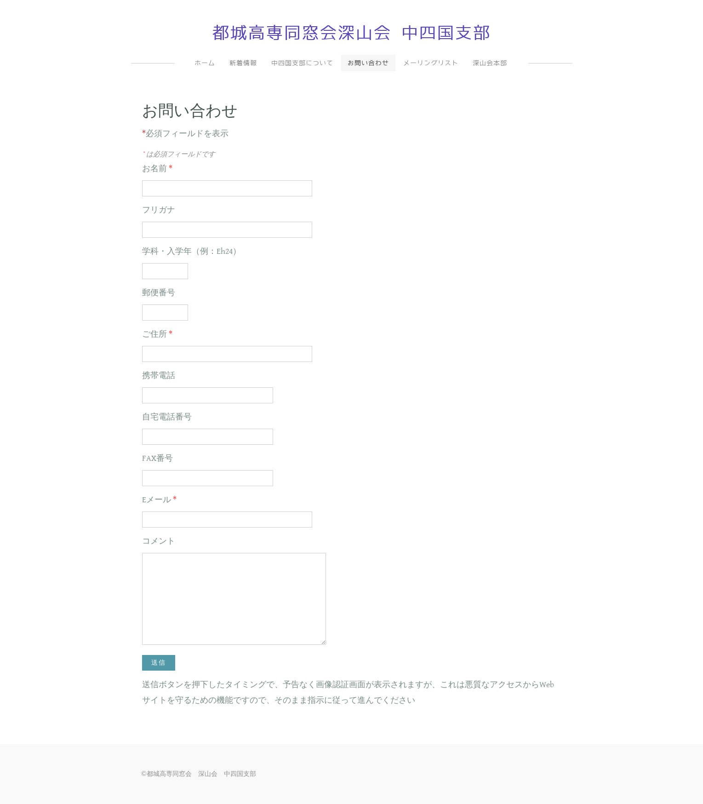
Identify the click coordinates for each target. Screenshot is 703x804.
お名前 (157, 168)
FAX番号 (157, 458)
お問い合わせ (368, 63)
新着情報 (243, 63)
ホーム (204, 63)
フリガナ (158, 210)
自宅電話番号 (167, 417)
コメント (158, 541)
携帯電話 (158, 375)
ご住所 (157, 334)
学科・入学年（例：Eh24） (191, 251)
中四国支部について (302, 63)
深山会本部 (490, 63)
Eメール (159, 500)
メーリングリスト (430, 63)
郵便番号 (158, 293)
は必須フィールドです (178, 154)
